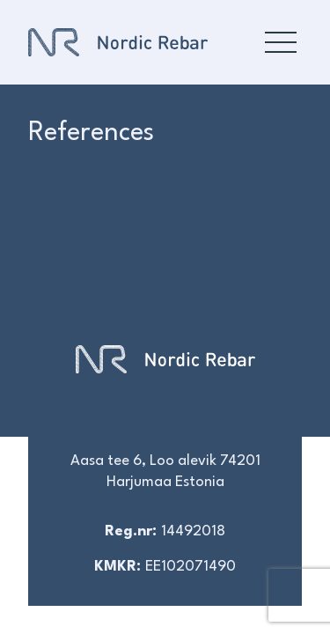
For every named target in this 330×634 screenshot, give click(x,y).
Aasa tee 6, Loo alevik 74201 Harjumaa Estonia (165, 471)
